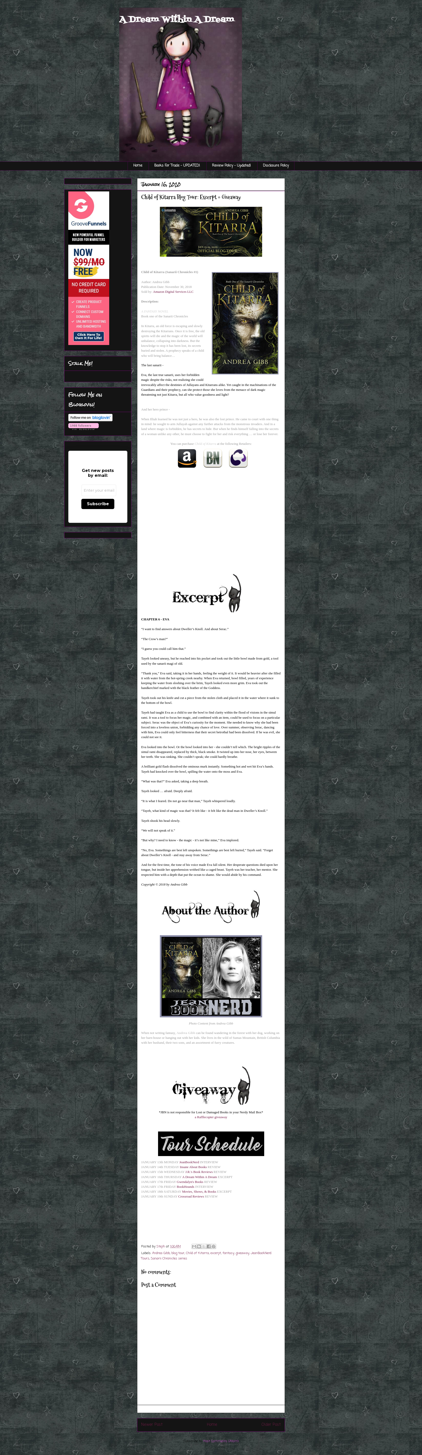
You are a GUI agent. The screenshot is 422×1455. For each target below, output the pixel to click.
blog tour (177, 1253)
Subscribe (98, 503)
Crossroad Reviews (191, 1196)
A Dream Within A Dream (176, 19)
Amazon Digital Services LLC (173, 292)
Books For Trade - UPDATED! (177, 165)
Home (137, 165)
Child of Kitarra (197, 1253)
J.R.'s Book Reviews (199, 1172)
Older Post (271, 1425)
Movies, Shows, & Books (199, 1191)
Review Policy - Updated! (231, 165)
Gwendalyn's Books (190, 1182)
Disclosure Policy (276, 165)
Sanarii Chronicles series (169, 1258)
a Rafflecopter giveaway (211, 1117)
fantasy (228, 1253)
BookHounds (185, 1187)
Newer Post (152, 1425)
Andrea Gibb (161, 1253)
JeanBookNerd (189, 1162)
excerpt (215, 1253)
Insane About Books (193, 1167)
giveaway (242, 1253)
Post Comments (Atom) (221, 1441)
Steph (161, 1246)
